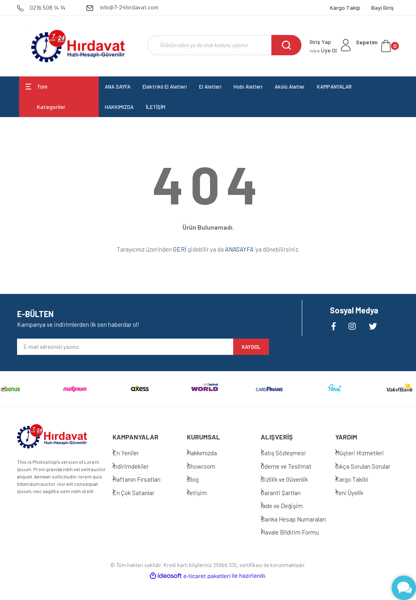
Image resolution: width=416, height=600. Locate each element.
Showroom (209, 466)
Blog (201, 479)
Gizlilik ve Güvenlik (292, 479)
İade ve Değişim (290, 505)
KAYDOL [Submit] (251, 346)
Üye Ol (323, 50)
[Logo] (77, 46)
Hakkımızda (210, 453)
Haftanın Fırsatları (145, 479)
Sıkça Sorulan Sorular (371, 466)
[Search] (224, 45)
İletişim (205, 492)
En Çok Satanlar (141, 492)
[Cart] (377, 46)
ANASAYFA (239, 249)
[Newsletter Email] (125, 347)
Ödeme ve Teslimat (294, 466)
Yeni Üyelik (357, 492)
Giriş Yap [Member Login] (320, 41)
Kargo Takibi (360, 479)
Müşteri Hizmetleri (367, 453)
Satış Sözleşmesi (291, 453)
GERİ (179, 249)
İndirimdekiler (139, 466)
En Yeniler (134, 453)
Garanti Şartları (289, 492)
